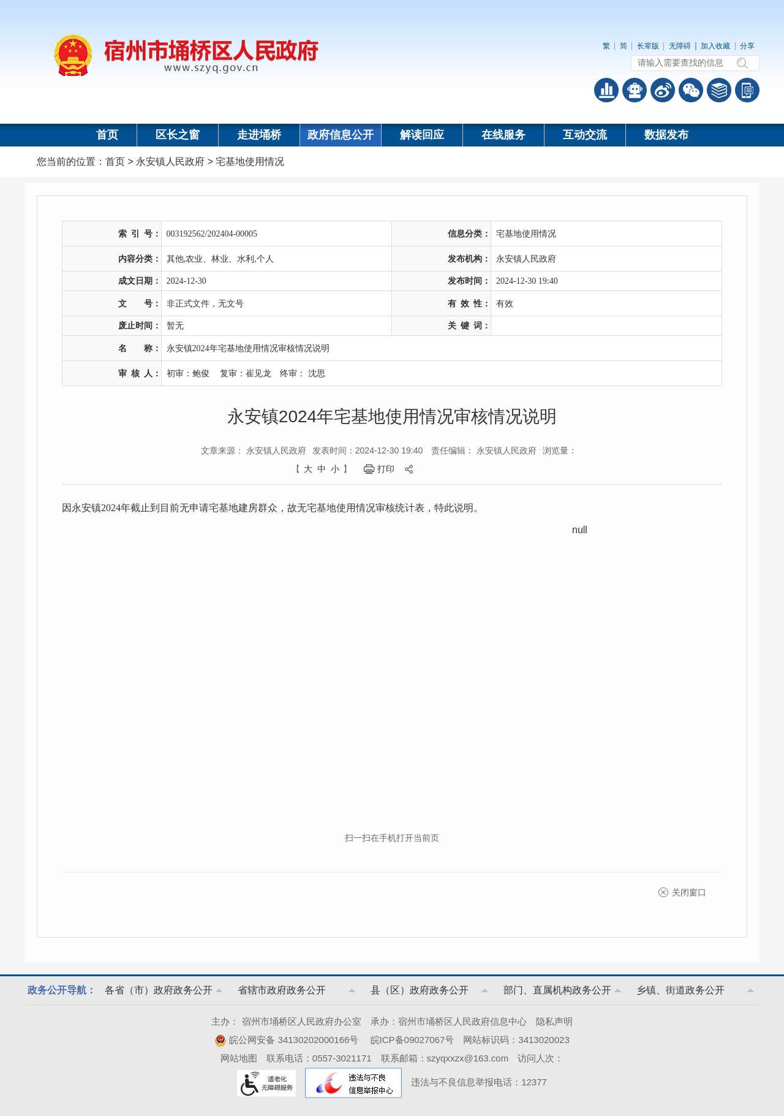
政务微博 (662, 90)
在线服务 (503, 135)
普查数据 (606, 90)
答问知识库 (719, 90)
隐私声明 (554, 1021)
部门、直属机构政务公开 (557, 990)
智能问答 (634, 90)
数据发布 (666, 135)
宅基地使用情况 (250, 161)
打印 (385, 469)
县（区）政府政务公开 (420, 990)
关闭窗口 (689, 892)
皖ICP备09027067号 (412, 1039)
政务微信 (691, 90)
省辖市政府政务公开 (282, 990)
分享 (747, 46)
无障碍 (680, 46)
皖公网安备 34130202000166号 (286, 1039)
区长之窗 (178, 135)
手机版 (747, 90)
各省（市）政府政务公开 (159, 990)
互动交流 (585, 135)
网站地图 (239, 1058)
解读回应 (422, 135)
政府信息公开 (340, 135)
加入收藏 (715, 46)
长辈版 (648, 46)
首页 (107, 135)
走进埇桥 (259, 135)
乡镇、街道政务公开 (680, 990)
